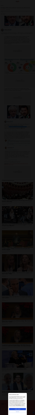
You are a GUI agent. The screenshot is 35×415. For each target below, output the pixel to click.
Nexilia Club (17, 411)
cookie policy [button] (21, 398)
